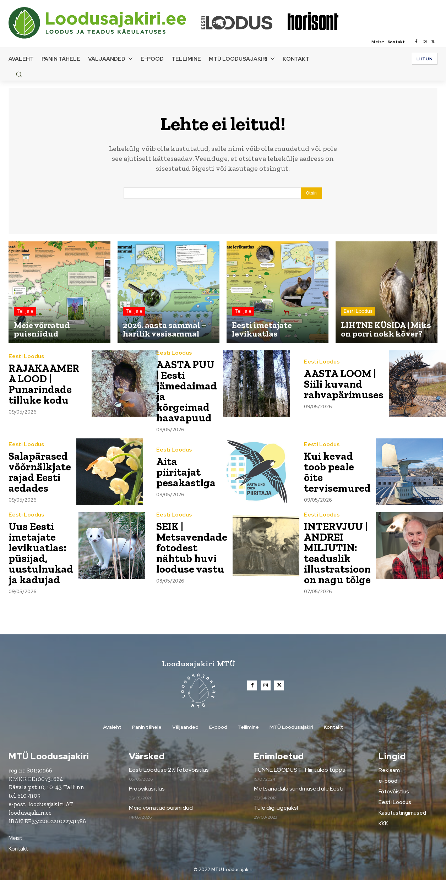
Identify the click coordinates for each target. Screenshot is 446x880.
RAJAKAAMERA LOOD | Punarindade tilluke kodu (44, 384)
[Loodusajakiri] (104, 23)
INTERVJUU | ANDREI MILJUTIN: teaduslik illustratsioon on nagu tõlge (337, 553)
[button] (19, 74)
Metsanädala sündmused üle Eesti (298, 788)
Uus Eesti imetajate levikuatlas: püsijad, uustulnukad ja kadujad (41, 553)
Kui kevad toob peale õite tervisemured (337, 472)
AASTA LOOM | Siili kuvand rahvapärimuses (344, 384)
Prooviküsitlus (147, 788)
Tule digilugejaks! (276, 807)
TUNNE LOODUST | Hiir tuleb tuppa (300, 770)
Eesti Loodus (358, 311)
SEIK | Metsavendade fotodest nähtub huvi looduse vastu (191, 547)
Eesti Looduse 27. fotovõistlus (169, 770)
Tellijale (25, 311)
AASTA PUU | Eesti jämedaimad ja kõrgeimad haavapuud (186, 391)
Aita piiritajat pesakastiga (186, 472)
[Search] (311, 193)
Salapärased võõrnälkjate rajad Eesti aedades (40, 472)
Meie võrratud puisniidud (161, 807)
